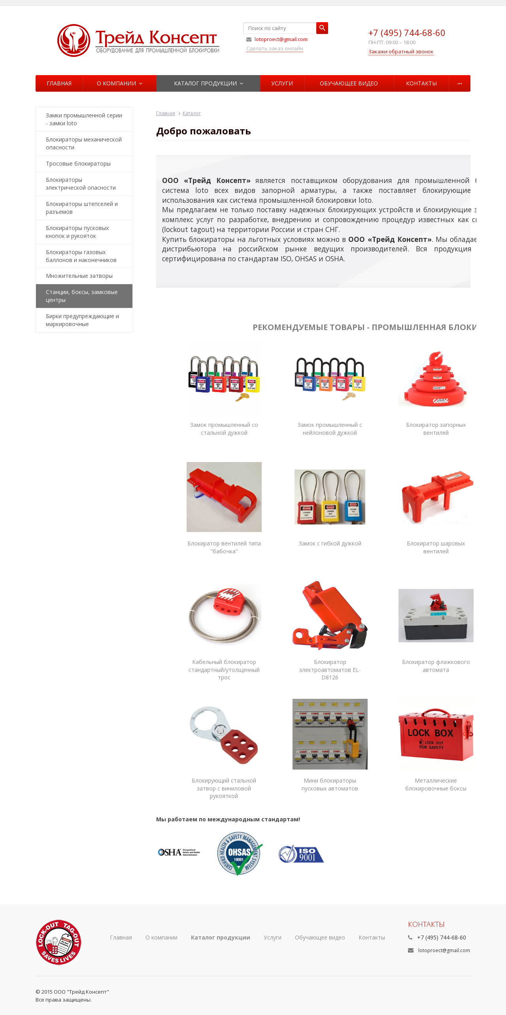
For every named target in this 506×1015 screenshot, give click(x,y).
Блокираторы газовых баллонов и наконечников (81, 256)
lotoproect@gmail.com (444, 950)
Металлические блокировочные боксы (435, 784)
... (459, 81)
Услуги (282, 83)
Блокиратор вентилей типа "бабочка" (224, 547)
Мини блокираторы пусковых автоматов (330, 784)
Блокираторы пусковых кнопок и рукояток (77, 232)
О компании (119, 83)
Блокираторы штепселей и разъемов (82, 207)
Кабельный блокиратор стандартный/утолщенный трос (224, 669)
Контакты (421, 83)
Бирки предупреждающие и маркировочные (82, 320)
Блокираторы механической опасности (84, 143)
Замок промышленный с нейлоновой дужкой (330, 428)
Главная (59, 83)
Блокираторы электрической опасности (81, 183)
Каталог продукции (208, 83)
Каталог (192, 113)
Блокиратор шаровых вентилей (436, 547)
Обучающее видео (349, 83)
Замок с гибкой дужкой (330, 543)
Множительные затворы (79, 275)
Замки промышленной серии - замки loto (84, 119)
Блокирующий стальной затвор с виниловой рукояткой (224, 788)
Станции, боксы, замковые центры (82, 296)
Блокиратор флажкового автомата (436, 666)
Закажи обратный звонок (401, 51)
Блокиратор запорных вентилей (436, 428)
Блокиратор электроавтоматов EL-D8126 (330, 669)
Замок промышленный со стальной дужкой (224, 428)
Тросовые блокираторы (78, 163)
